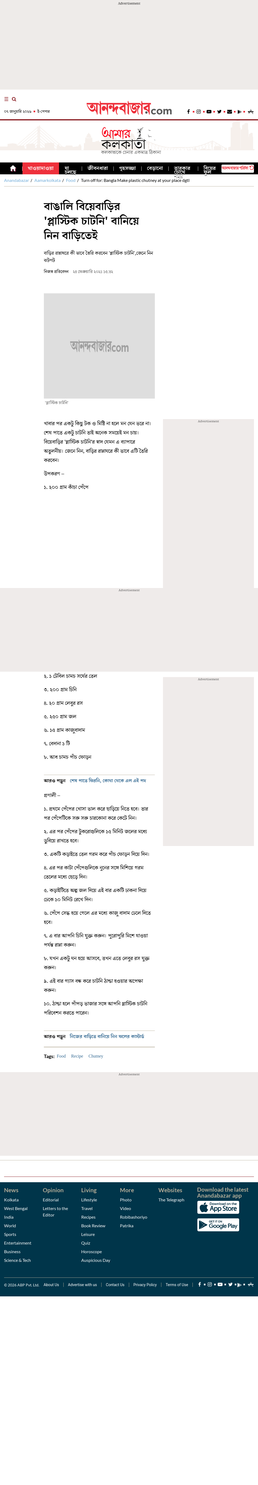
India (9, 1216)
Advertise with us (82, 1285)
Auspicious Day (95, 1260)
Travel (87, 1208)
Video (125, 1208)
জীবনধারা (97, 168)
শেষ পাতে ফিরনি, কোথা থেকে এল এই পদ (108, 780)
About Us (51, 1285)
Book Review (93, 1225)
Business (12, 1251)
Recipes (88, 1216)
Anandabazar (16, 180)
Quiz (85, 1242)
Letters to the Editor (55, 1211)
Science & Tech (17, 1260)
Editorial (51, 1199)
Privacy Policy (145, 1285)
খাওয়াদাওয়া (41, 168)
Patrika (126, 1225)
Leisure (88, 1234)
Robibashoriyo (133, 1216)
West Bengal (16, 1208)
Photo (126, 1199)
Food (71, 180)
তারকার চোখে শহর (182, 172)
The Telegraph (171, 1199)
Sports (10, 1234)
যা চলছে (70, 170)
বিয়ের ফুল (210, 170)
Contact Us (115, 1285)
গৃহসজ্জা (127, 168)
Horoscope (91, 1251)
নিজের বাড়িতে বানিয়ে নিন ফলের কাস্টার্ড (107, 1036)
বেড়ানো (155, 168)
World (10, 1225)
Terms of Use (177, 1285)
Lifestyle (89, 1199)
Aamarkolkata (47, 180)
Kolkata (11, 1199)
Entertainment (17, 1242)
